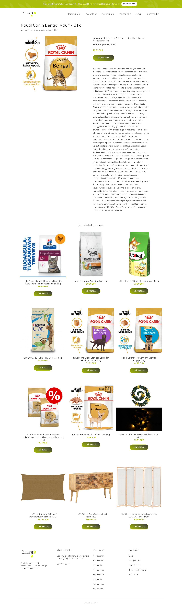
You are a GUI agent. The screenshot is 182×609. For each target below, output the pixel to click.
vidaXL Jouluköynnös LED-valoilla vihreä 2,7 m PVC (139, 438)
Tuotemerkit (152, 15)
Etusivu (24, 32)
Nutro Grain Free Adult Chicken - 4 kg (91, 283)
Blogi (138, 15)
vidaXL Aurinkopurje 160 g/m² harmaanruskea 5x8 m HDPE (43, 517)
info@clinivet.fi (63, 566)
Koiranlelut (125, 15)
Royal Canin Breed (136, 40)
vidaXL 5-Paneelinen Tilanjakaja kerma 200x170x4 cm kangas (139, 517)
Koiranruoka (74, 15)
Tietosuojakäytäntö (137, 572)
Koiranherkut (98, 576)
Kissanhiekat (98, 562)
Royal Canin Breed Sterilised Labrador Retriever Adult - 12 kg (91, 361)
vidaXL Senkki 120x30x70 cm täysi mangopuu (91, 517)
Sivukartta (133, 576)
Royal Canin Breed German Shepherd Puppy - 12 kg (139, 361)
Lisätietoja (103, 60)
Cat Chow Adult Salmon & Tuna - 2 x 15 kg (43, 360)
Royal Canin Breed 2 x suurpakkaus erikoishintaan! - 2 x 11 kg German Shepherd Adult (43, 439)
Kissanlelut (91, 15)
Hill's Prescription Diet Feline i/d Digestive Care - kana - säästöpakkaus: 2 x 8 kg (43, 284)
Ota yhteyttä (134, 562)
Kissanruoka (108, 15)
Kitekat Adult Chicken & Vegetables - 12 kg (139, 283)
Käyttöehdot (134, 567)
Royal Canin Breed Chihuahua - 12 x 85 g (91, 437)
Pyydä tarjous (129, 4)
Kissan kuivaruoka (101, 43)
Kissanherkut (98, 558)
